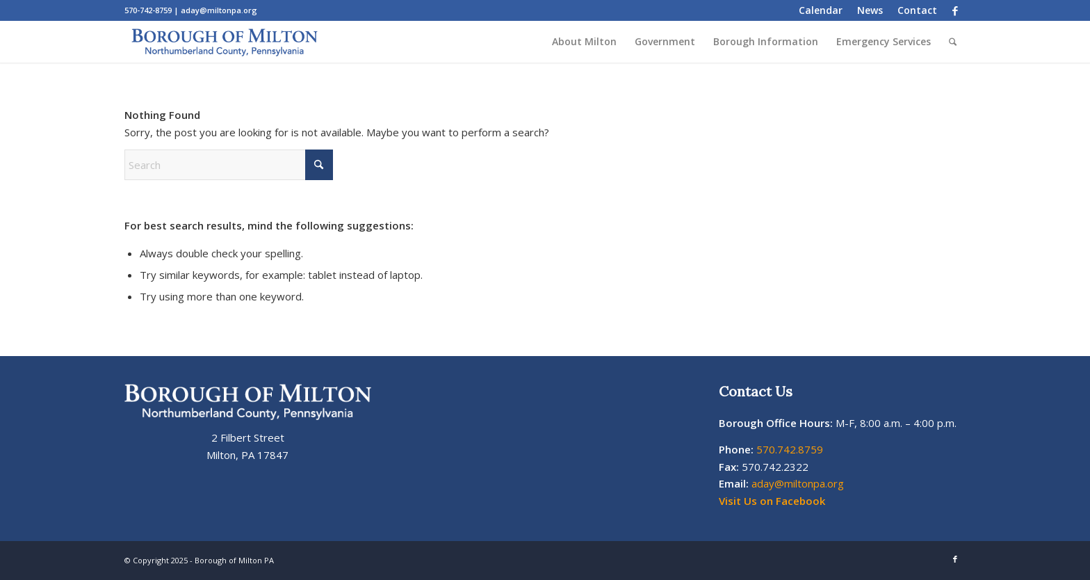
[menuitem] (821, 10)
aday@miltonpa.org (219, 10)
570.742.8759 (789, 449)
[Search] (953, 42)
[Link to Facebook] (955, 10)
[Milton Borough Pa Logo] (224, 42)
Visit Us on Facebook (772, 501)
